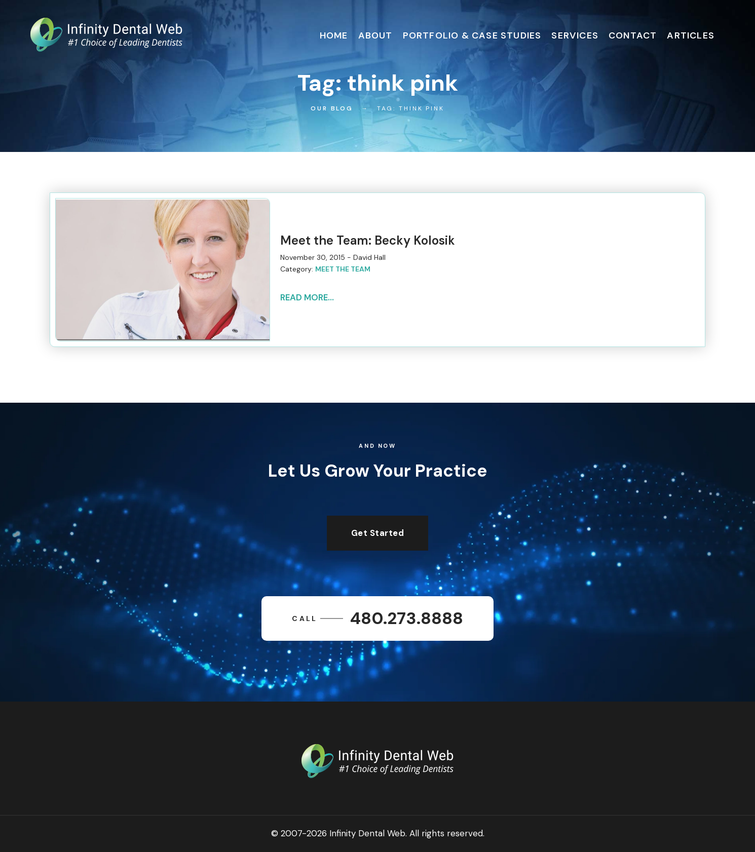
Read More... (307, 297)
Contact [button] (633, 35)
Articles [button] (690, 35)
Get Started (377, 532)
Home (334, 35)
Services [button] (574, 35)
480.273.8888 (377, 618)
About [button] (375, 35)
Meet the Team (342, 269)
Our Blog (332, 108)
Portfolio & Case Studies (472, 35)
